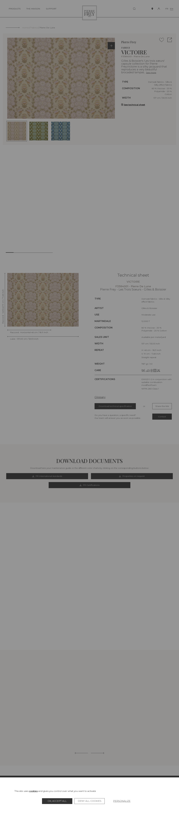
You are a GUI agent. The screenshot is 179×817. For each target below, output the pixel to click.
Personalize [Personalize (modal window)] (121, 801)
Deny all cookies (89, 801)
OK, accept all (57, 801)
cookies (33, 791)
